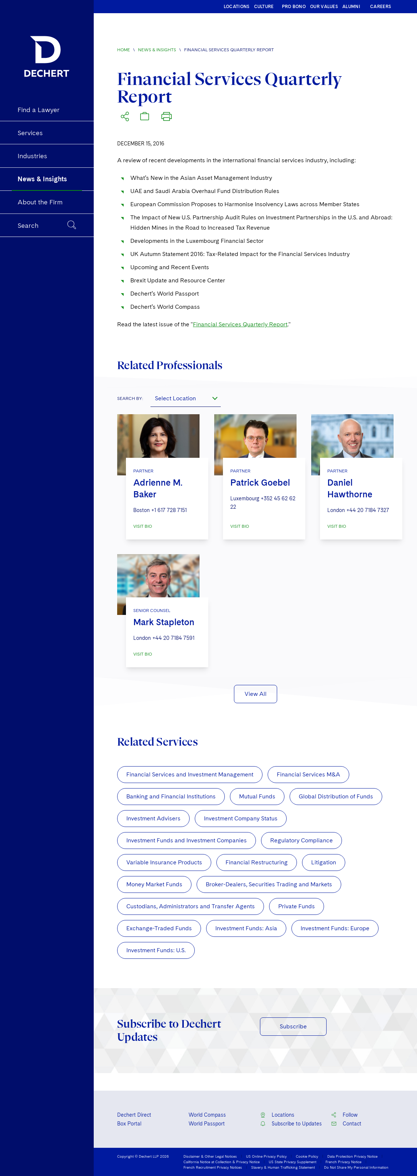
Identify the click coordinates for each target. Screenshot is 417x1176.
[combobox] (185, 398)
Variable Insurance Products (164, 862)
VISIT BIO (142, 526)
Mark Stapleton (163, 622)
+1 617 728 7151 (169, 510)
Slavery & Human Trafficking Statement (283, 1167)
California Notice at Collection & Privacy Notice (221, 1162)
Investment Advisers (153, 818)
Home (123, 49)
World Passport (207, 1124)
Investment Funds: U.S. (156, 950)
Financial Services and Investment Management (189, 774)
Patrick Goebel (260, 482)
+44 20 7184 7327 (367, 510)
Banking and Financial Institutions (171, 796)
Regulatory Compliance (301, 840)
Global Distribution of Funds (336, 796)
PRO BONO (294, 6)
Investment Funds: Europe (335, 928)
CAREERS (380, 6)
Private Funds (296, 906)
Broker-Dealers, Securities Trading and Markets (269, 884)
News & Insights (157, 49)
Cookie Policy (307, 1156)
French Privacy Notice (343, 1162)
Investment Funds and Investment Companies (186, 840)
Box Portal (129, 1124)
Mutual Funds (257, 796)
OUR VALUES (324, 6)
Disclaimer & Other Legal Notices (210, 1156)
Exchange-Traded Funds (159, 928)
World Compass (207, 1115)
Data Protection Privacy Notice (352, 1156)
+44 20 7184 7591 (173, 638)
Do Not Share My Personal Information (356, 1167)
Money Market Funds (154, 884)
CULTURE (264, 6)
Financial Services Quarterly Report (240, 324)
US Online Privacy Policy (266, 1156)
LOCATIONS (237, 6)
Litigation (323, 862)
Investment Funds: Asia (246, 928)
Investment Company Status (241, 818)
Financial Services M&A (308, 774)
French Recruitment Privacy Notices (212, 1167)
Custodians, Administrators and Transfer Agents (190, 906)
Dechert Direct (134, 1115)
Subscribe (293, 1026)
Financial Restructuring (257, 862)
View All (256, 693)
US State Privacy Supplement (292, 1162)
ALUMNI (351, 6)
